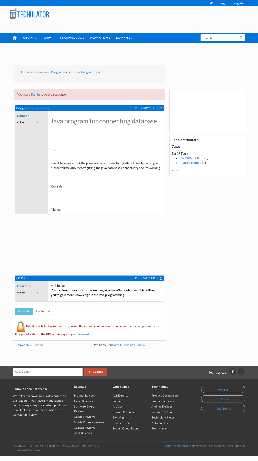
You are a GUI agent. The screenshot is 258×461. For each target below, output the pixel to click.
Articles (118, 406)
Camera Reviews (84, 427)
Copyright (52, 445)
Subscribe (96, 372)
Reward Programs (124, 412)
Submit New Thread (29, 345)
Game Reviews (83, 401)
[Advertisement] (108, 53)
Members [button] (124, 38)
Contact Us (36, 445)
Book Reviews (83, 433)
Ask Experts (120, 395)
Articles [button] (29, 38)
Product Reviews (72, 38)
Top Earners (223, 399)
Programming (60, 72)
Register (239, 3)
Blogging (118, 417)
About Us (20, 445)
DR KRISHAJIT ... (192, 158)
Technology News (162, 417)
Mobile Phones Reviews (89, 422)
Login (223, 3)
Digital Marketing (175, 445)
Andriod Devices (161, 406)
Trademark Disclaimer (27, 450)
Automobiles (159, 423)
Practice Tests (100, 38)
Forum (117, 401)
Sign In (35, 94)
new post (83, 334)
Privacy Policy (70, 445)
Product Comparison (164, 395)
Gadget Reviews (84, 416)
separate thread (149, 326)
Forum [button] (48, 38)
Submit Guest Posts (126, 428)
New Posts (223, 408)
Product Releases (162, 401)
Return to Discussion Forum (125, 345)
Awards (223, 389)
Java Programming (87, 72)
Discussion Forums (34, 72)
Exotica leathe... (190, 163)
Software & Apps (162, 412)
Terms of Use (90, 445)
